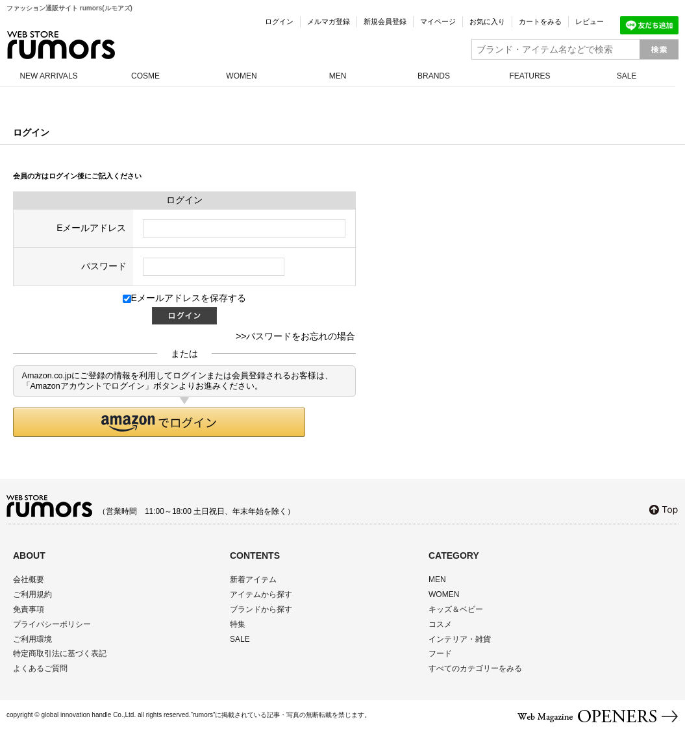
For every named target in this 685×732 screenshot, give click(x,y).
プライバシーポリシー (52, 624)
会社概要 (28, 579)
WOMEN (241, 75)
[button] (159, 422)
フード (440, 653)
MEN (338, 75)
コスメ (440, 624)
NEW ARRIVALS (48, 75)
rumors (61, 45)
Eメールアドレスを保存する (184, 298)
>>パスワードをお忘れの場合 (295, 336)
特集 (237, 624)
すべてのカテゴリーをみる (475, 668)
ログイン (279, 21)
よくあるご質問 (40, 668)
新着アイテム (253, 579)
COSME (145, 75)
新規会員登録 (385, 21)
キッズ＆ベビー (456, 609)
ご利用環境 (32, 639)
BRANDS (433, 75)
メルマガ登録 (328, 21)
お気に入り (487, 21)
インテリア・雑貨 (460, 639)
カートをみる (540, 21)
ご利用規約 (32, 594)
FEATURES (529, 75)
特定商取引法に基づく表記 (59, 653)
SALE (627, 75)
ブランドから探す (261, 609)
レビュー (589, 21)
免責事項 (28, 609)
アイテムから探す (261, 594)
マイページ (438, 21)
